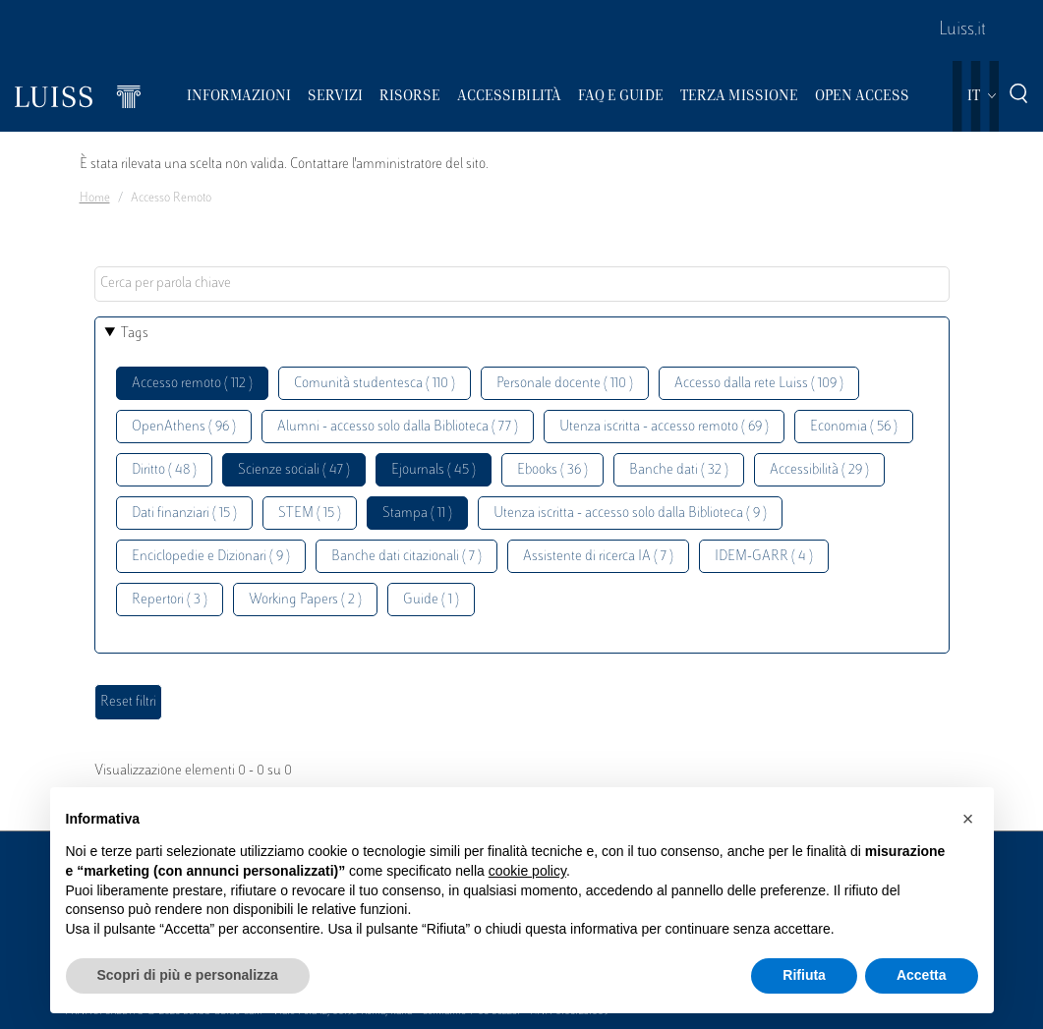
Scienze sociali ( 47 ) (294, 470)
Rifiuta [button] (804, 975)
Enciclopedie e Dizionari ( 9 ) (211, 556)
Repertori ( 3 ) (169, 600)
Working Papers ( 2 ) (305, 600)
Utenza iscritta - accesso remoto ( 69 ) (664, 427)
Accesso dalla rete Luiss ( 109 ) (758, 383)
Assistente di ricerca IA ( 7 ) (598, 556)
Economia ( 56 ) (854, 427)
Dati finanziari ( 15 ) (184, 513)
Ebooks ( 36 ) (552, 470)
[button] (968, 818)
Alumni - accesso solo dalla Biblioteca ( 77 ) (397, 427)
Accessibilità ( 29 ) (819, 470)
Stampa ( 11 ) (417, 513)
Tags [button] (134, 333)
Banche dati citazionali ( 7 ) (406, 556)
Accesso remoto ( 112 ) (192, 383)
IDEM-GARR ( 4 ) (764, 556)
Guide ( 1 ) (431, 600)
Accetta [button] (922, 975)
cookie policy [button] (527, 871)
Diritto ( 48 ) (164, 470)
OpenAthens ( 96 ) (184, 427)
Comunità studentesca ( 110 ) (374, 383)
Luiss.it (962, 30)
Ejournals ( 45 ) (433, 470)
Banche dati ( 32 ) (678, 470)
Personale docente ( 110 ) (564, 383)
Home (95, 198)
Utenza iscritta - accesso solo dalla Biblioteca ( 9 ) (630, 513)
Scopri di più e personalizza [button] (187, 975)
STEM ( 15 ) (309, 513)
